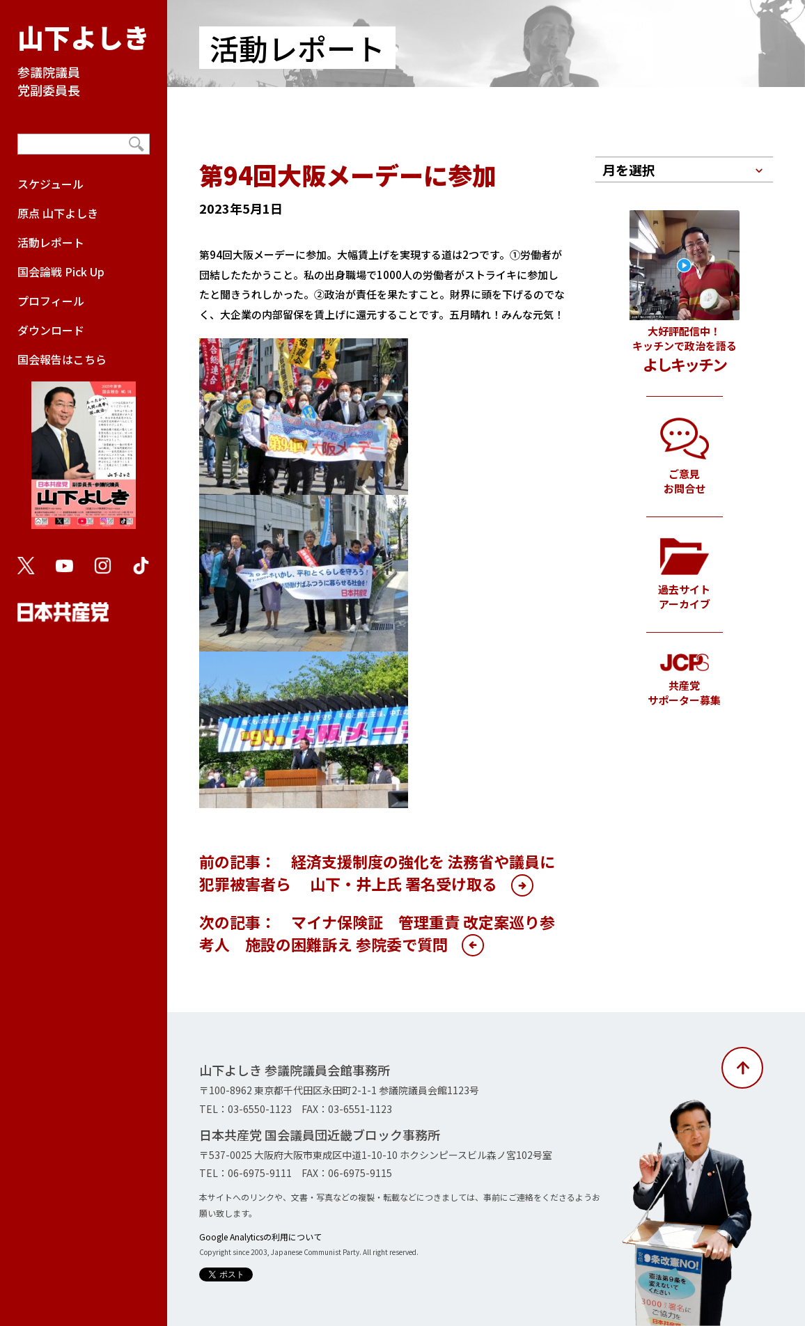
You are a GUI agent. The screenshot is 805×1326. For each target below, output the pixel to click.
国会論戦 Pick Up (60, 271)
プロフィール (50, 300)
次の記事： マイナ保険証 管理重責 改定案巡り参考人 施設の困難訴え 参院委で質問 (377, 932)
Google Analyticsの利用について (260, 1236)
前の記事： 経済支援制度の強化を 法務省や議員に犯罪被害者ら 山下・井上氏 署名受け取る (377, 872)
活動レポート (50, 242)
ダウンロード (50, 330)
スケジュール (50, 183)
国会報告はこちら (83, 447)
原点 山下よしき (57, 213)
